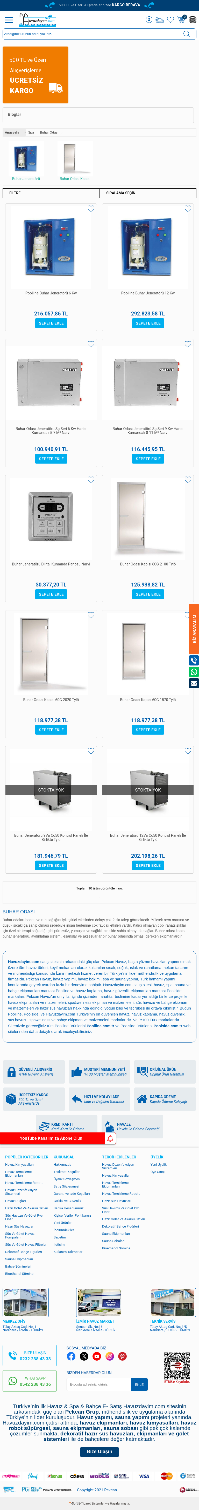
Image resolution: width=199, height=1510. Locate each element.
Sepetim (60, 1236)
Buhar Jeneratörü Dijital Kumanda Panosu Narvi (51, 566)
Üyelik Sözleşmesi (67, 1178)
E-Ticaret (85, 1503)
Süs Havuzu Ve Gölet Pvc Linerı (24, 1216)
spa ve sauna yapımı (140, 979)
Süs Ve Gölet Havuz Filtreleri (26, 1243)
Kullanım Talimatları (68, 1250)
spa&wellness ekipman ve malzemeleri (117, 1001)
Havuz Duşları (15, 1200)
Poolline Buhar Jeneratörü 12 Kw (148, 293)
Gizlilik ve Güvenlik (67, 1200)
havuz (154, 1013)
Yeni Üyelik (159, 1163)
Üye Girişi (158, 1170)
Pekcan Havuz (114, 961)
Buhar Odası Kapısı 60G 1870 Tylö (148, 700)
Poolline (79, 990)
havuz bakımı (108, 979)
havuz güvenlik (21, 1019)
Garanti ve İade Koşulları (72, 1192)
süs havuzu (46, 1019)
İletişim (59, 1243)
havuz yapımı (82, 979)
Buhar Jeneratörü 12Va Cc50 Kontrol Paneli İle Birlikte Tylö (148, 838)
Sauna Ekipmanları (19, 1258)
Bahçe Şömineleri (18, 1265)
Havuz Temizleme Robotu (24, 1181)
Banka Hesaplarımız (68, 1207)
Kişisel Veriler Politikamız (72, 1214)
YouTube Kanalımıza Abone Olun (48, 1138)
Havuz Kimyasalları (19, 1163)
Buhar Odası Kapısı (75, 161)
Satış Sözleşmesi (66, 1185)
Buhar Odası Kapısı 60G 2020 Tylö (51, 700)
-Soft (74, 1503)
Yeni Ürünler (63, 1221)
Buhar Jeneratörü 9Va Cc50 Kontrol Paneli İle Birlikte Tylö (51, 838)
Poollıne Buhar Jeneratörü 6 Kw (51, 293)
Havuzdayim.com (131, 984)
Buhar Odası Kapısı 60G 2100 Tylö (148, 564)
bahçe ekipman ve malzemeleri (112, 1019)
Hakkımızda (62, 1163)
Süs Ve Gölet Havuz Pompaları (19, 1234)
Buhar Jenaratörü (26, 161)
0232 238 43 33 (35, 1357)
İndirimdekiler (64, 1229)
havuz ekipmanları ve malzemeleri (52, 1001)
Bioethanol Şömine (19, 1272)
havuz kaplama (174, 1013)
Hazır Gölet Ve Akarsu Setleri (26, 1207)
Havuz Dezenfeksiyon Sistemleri (21, 1190)
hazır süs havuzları (72, 1007)
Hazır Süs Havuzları (19, 1225)
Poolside (15, 996)
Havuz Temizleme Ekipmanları (18, 1172)
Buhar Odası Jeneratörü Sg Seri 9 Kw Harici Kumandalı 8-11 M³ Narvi (148, 431)
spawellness (68, 1019)
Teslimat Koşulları (67, 1170)
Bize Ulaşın (99, 1451)
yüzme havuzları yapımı (160, 961)
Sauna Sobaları (113, 1240)
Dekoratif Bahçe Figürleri (23, 1250)
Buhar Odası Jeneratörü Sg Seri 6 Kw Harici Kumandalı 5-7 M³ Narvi (51, 431)
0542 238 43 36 (35, 1383)
